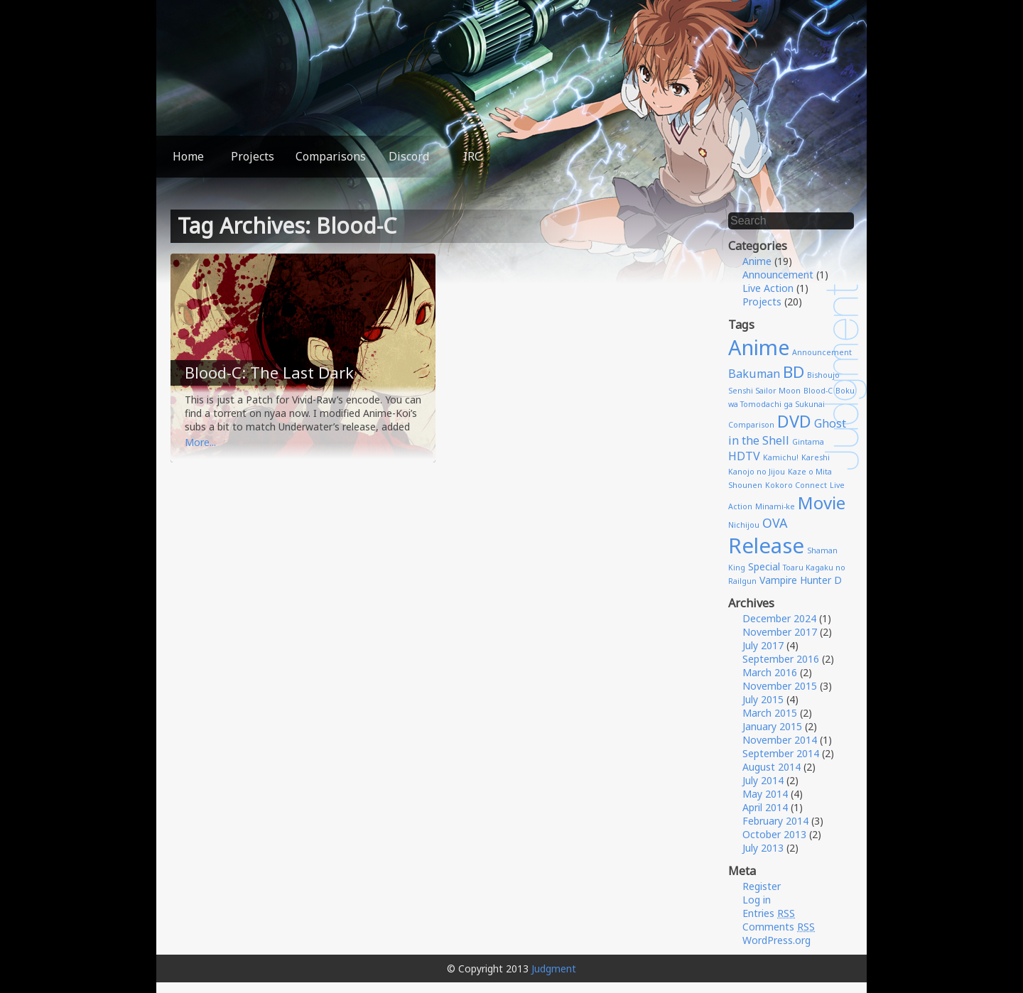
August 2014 (771, 767)
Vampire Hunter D (800, 580)
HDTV (744, 456)
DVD (794, 421)
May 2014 (765, 794)
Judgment (553, 968)
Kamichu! (781, 457)
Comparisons (331, 156)
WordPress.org (776, 940)
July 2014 (763, 780)
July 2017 (763, 645)
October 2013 (774, 834)
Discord (409, 156)
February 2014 (775, 821)
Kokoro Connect (796, 485)
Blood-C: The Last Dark (269, 372)
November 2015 (779, 686)
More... (200, 442)
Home (188, 156)
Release (766, 545)
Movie (821, 502)
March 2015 (769, 713)
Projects (252, 156)
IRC (472, 156)
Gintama (808, 442)
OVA (774, 522)
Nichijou (743, 525)
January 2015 (772, 726)
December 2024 (779, 618)
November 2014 (779, 740)
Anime (757, 261)
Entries (768, 913)
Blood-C (818, 391)
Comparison (751, 425)
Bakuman (754, 373)
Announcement (777, 274)
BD (793, 372)
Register (761, 886)
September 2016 (780, 659)
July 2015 (763, 699)
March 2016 (769, 672)
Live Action (768, 288)
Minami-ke (775, 506)
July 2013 (763, 847)
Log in (756, 899)
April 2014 (765, 807)
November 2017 (779, 632)
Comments (778, 926)
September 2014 (780, 753)
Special (764, 566)
